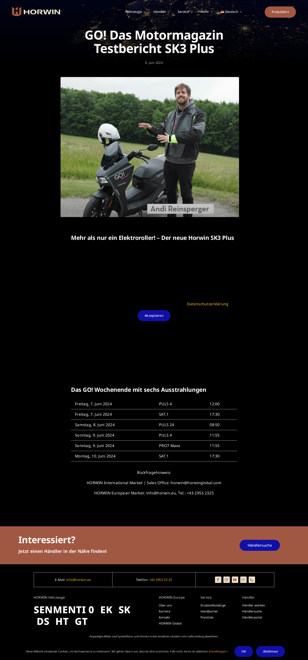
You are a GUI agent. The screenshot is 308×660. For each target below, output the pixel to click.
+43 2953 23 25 (160, 580)
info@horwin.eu (78, 580)
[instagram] (226, 579)
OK (243, 651)
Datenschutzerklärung (208, 304)
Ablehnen (270, 651)
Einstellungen (218, 651)
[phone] (252, 579)
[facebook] (218, 579)
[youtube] (235, 579)
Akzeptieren (154, 316)
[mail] (243, 579)
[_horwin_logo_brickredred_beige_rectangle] (36, 8)
